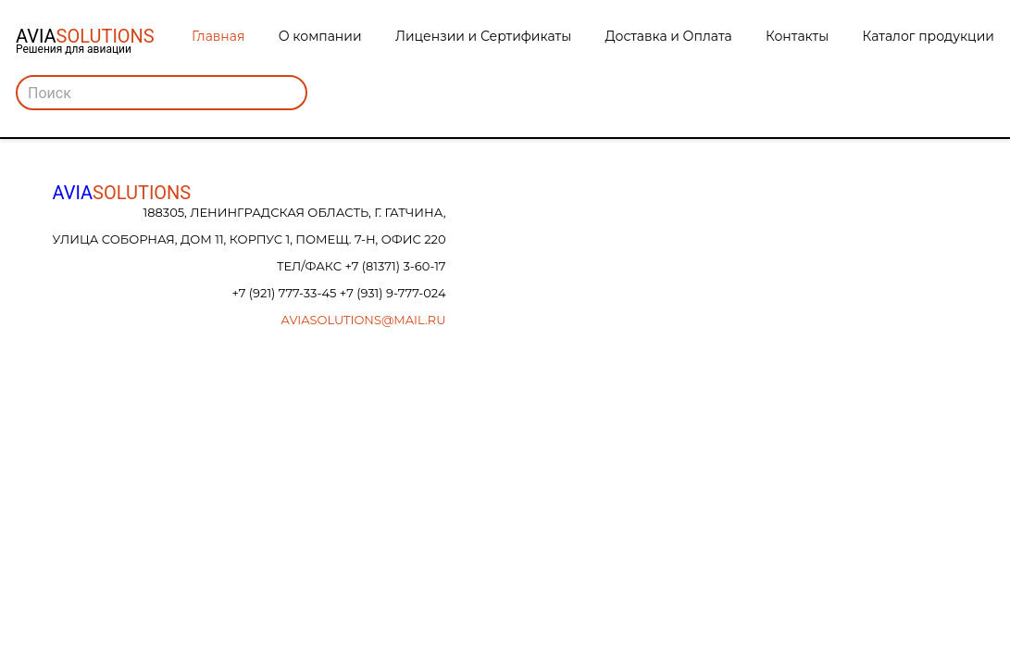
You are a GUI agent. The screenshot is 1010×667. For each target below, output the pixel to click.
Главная (218, 36)
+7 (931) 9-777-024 (393, 292)
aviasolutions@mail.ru (363, 319)
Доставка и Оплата (668, 36)
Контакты (797, 36)
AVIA (122, 193)
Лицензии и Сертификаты (483, 36)
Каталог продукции (928, 36)
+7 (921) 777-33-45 (285, 292)
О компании (320, 36)
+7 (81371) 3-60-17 (394, 265)
